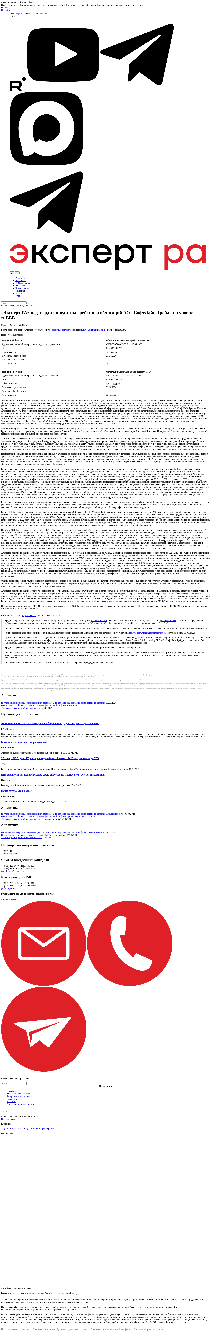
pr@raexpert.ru (29, 615)
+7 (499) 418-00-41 (29, 1128)
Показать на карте (10, 1119)
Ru (17, 273)
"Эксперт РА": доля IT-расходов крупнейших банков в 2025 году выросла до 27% (50, 758)
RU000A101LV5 (99, 620)
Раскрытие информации (18, 1096)
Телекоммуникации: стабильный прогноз (21, 708)
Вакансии (11, 1101)
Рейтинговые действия (12, 305)
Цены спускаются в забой (16, 790)
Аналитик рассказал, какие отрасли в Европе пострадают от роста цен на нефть (50, 723)
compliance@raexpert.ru (12, 871)
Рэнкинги (20, 285)
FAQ (17, 296)
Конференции (22, 288)
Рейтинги (20, 278)
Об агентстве (13, 1091)
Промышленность (114, 814)
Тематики (20, 291)
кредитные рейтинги (61, 330)
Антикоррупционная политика (22, 1104)
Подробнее (6, 10)
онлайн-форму (73, 1293)
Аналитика (20, 280)
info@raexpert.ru (46, 1128)
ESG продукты (22, 283)
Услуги (18, 293)
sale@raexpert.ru (9, 853)
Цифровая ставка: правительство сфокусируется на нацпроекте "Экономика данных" (53, 774)
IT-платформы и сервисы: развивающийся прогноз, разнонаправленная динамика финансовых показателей (53, 703)
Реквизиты (12, 1099)
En (12, 273)
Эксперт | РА (16, 13)
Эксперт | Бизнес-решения (34, 13)
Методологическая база (18, 1093)
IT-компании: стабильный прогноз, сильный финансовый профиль (34, 705)
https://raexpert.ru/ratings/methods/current (146, 633)
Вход (13, 16)
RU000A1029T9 (168, 620)
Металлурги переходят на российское (24, 742)
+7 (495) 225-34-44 (10, 1128)
